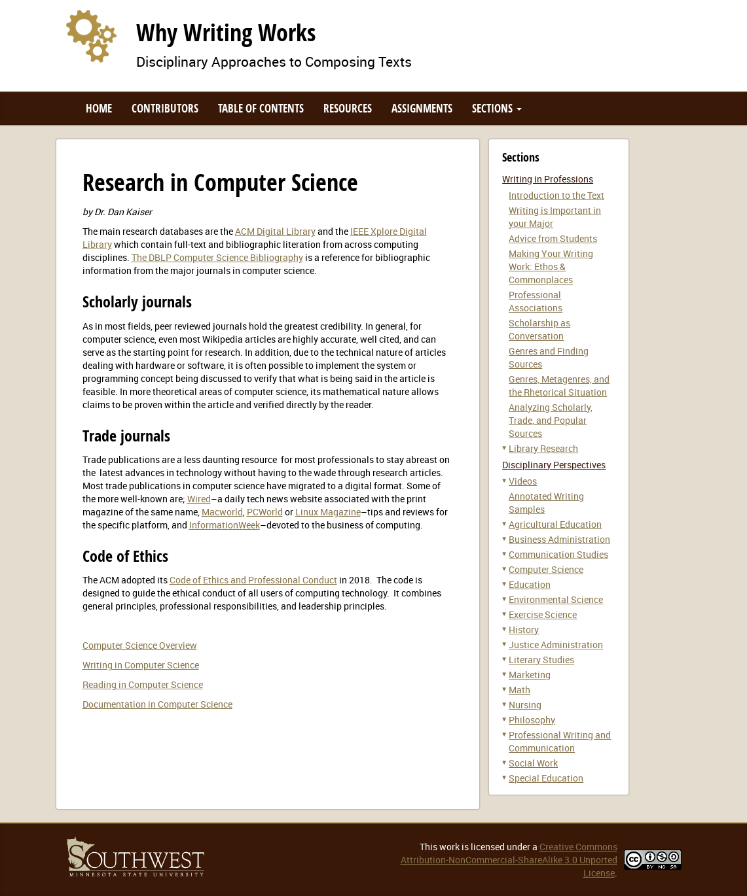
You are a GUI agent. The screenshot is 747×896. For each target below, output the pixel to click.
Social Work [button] (533, 763)
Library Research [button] (543, 448)
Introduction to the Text (556, 195)
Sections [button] (497, 108)
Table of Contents (261, 108)
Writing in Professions (547, 179)
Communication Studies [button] (558, 554)
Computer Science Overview (139, 645)
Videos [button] (523, 481)
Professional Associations (535, 301)
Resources (347, 108)
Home (99, 108)
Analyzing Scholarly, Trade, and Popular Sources (550, 420)
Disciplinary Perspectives (554, 464)
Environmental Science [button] (556, 599)
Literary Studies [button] (541, 659)
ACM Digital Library (275, 231)
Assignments (422, 108)
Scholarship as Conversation (539, 329)
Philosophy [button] (532, 720)
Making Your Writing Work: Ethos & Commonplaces (551, 266)
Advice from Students (553, 238)
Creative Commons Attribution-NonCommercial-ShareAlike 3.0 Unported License (509, 859)
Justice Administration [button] (556, 644)
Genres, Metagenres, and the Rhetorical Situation (559, 385)
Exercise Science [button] (543, 614)
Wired (199, 498)
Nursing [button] (525, 704)
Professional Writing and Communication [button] (560, 741)
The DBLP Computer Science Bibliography (217, 257)
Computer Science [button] (546, 569)
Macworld (222, 512)
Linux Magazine (328, 512)
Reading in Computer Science (142, 684)
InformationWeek (224, 525)
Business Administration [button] (559, 539)
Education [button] (530, 584)
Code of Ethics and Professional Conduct (253, 580)
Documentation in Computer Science (157, 704)
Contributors (165, 108)
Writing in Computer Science (140, 665)
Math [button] (519, 689)
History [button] (524, 629)
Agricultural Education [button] (555, 524)
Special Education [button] (546, 778)
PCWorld (265, 512)
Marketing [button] (530, 674)
